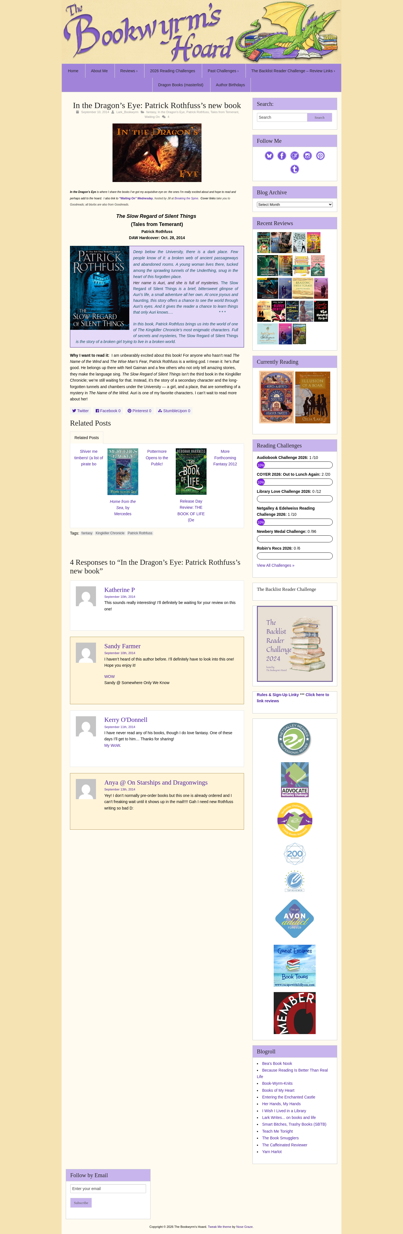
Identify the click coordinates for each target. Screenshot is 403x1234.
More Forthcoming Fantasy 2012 (225, 457)
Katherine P (119, 589)
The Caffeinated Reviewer (285, 1145)
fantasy (151, 112)
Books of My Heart (278, 1090)
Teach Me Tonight (277, 1131)
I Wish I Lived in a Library (284, 1111)
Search (319, 117)
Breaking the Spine (186, 198)
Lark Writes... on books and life (289, 1117)
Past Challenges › (223, 71)
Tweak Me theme (219, 1226)
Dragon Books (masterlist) (180, 85)
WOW (109, 676)
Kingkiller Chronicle (110, 533)
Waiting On (152, 116)
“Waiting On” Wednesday (136, 198)
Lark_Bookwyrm (127, 112)
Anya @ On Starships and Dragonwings (156, 782)
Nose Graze (244, 1226)
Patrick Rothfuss (197, 112)
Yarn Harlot (272, 1151)
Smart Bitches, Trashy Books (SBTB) (294, 1124)
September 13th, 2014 (119, 789)
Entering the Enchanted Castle (288, 1097)
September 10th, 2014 (119, 596)
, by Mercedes (123, 507)
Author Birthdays (230, 85)
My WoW (112, 745)
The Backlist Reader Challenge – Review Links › (293, 71)
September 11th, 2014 (119, 727)
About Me (99, 71)
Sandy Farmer (122, 646)
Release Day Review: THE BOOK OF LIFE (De (191, 510)
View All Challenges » (275, 565)
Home (73, 71)
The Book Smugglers (280, 1138)
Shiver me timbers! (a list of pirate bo (88, 457)
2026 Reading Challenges (172, 71)
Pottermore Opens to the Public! (157, 457)
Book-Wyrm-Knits (277, 1083)
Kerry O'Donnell (125, 719)
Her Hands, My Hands (281, 1104)
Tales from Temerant (224, 112)
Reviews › (128, 71)
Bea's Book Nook (277, 1063)
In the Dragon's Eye (171, 112)
